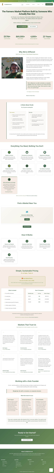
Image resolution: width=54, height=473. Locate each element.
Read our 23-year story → (31, 95)
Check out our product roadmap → (32, 195)
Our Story (17, 461)
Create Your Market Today (27, 441)
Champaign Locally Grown (27, 349)
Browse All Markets (27, 226)
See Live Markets (33, 26)
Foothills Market (43, 349)
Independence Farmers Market (10, 372)
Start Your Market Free (22, 26)
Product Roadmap (31, 461)
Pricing (38, 4)
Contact (30, 464)
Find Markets (27, 4)
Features (33, 4)
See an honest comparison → (34, 317)
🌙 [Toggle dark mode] (52, 1)
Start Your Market (49, 4)
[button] (27, 216)
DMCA (43, 464)
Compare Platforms (18, 464)
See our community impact (31, 1)
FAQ (42, 4)
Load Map (27, 220)
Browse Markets (4, 461)
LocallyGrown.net (6, 4)
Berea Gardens (8, 349)
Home (22, 4)
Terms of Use (44, 461)
